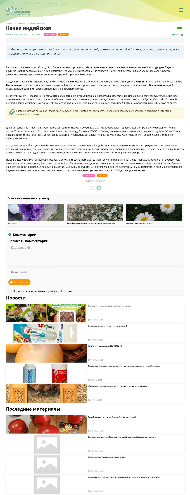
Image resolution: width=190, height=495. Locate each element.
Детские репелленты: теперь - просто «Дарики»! (107, 326)
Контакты (62, 3)
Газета (47, 3)
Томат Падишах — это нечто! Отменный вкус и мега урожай (112, 417)
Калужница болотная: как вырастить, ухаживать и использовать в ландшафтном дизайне (124, 477)
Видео (54, 3)
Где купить (30, 3)
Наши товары (11, 3)
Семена (22, 3)
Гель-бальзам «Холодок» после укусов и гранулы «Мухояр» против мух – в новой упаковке (124, 366)
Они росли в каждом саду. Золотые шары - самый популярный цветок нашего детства (122, 437)
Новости (40, 3)
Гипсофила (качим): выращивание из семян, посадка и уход (91, 223)
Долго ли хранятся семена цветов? (140, 223)
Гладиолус (12, 223)
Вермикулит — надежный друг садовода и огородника (109, 306)
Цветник (50, 34)
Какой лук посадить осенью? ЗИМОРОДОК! (105, 346)
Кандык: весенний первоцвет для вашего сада (106, 457)
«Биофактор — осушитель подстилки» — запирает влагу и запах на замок (117, 386)
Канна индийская (37, 23)
